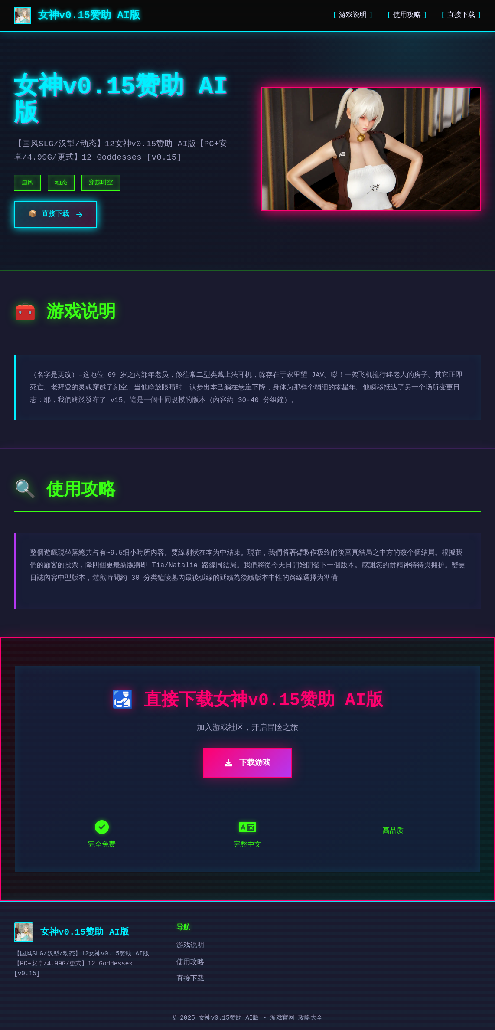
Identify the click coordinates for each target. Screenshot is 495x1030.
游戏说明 (353, 15)
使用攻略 (407, 15)
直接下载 (461, 15)
